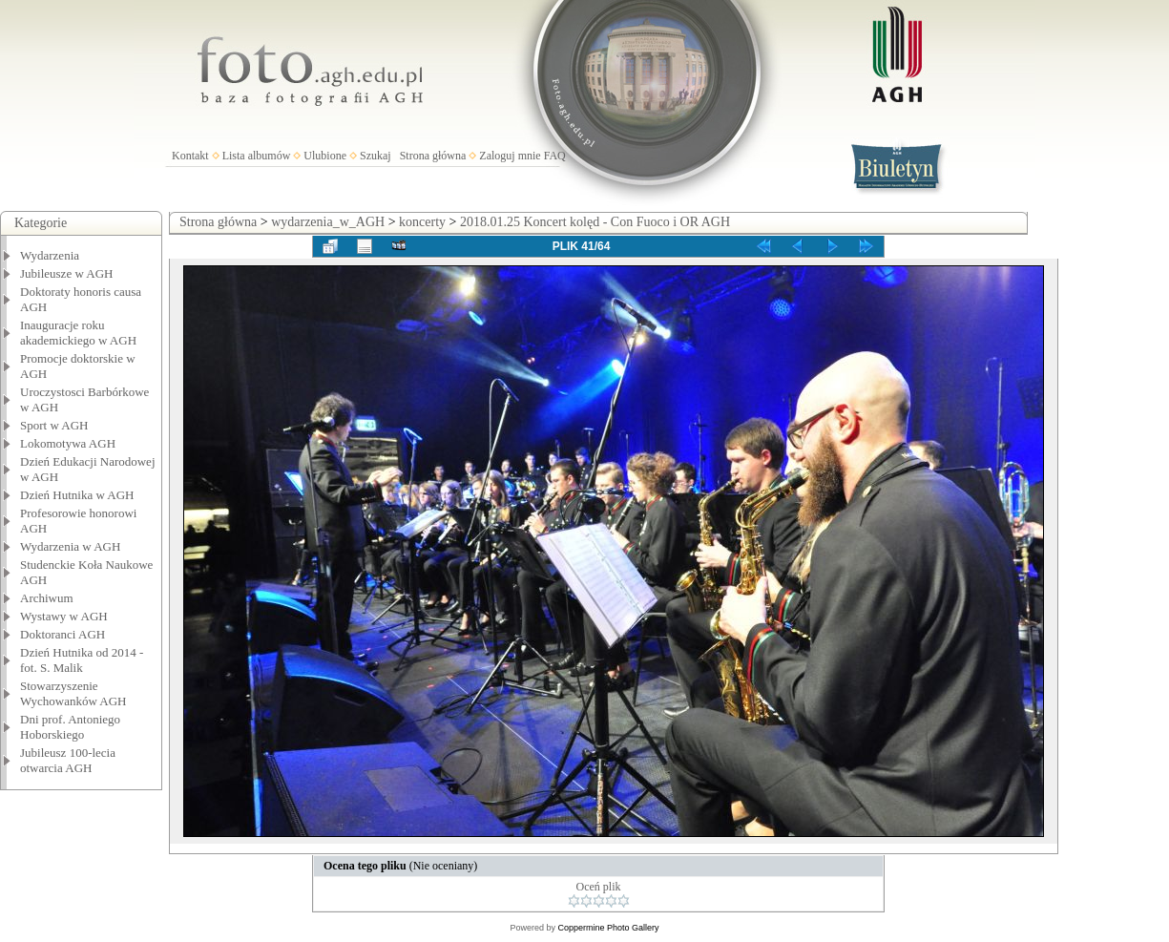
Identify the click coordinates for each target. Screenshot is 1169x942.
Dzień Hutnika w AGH (77, 495)
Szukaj (375, 155)
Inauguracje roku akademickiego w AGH (78, 332)
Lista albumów (256, 155)
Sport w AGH (54, 425)
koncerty (422, 222)
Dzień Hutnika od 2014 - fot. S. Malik (81, 660)
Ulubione (324, 155)
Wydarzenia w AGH (70, 546)
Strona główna (433, 155)
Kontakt (190, 155)
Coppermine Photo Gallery (607, 927)
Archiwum (46, 598)
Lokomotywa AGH (67, 443)
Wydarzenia (49, 255)
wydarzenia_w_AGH (328, 222)
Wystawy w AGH (64, 616)
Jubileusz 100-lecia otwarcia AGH (67, 760)
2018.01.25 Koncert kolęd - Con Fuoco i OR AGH (595, 222)
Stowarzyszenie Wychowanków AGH (73, 693)
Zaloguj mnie (509, 155)
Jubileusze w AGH (67, 273)
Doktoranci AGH (62, 634)
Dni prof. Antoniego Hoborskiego (70, 727)
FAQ (555, 155)
